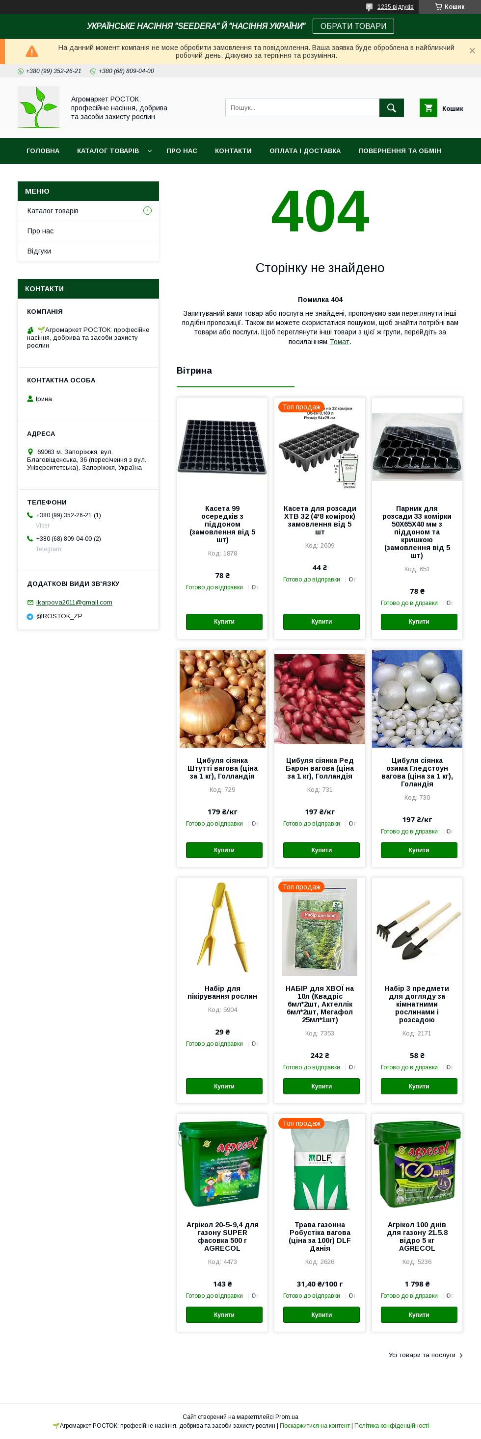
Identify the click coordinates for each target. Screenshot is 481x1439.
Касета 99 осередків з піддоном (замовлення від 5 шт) (222, 524)
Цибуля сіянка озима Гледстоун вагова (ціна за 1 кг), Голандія (417, 772)
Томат (339, 342)
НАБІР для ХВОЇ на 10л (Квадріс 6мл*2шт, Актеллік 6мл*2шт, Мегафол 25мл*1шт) (320, 1004)
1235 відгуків (395, 6)
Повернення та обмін (399, 150)
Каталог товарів (108, 150)
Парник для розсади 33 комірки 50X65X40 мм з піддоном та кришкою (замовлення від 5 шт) (417, 532)
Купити (224, 621)
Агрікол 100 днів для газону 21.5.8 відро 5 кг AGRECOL (417, 1236)
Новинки (43, 176)
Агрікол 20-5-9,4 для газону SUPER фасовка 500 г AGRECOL (223, 1236)
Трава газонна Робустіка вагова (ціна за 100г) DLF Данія (320, 1236)
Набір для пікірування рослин (222, 992)
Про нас (181, 150)
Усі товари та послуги (422, 1355)
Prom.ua (286, 1417)
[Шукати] (391, 108)
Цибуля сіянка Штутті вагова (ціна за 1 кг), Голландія (222, 768)
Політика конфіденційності (391, 1425)
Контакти (233, 150)
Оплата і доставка (305, 150)
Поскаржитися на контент (315, 1425)
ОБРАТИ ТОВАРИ (353, 26)
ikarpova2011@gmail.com (74, 602)
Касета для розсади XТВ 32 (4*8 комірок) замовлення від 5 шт (320, 520)
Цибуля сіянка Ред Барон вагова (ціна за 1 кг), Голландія (320, 768)
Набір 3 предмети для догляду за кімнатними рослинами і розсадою (417, 1004)
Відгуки (39, 251)
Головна (43, 150)
